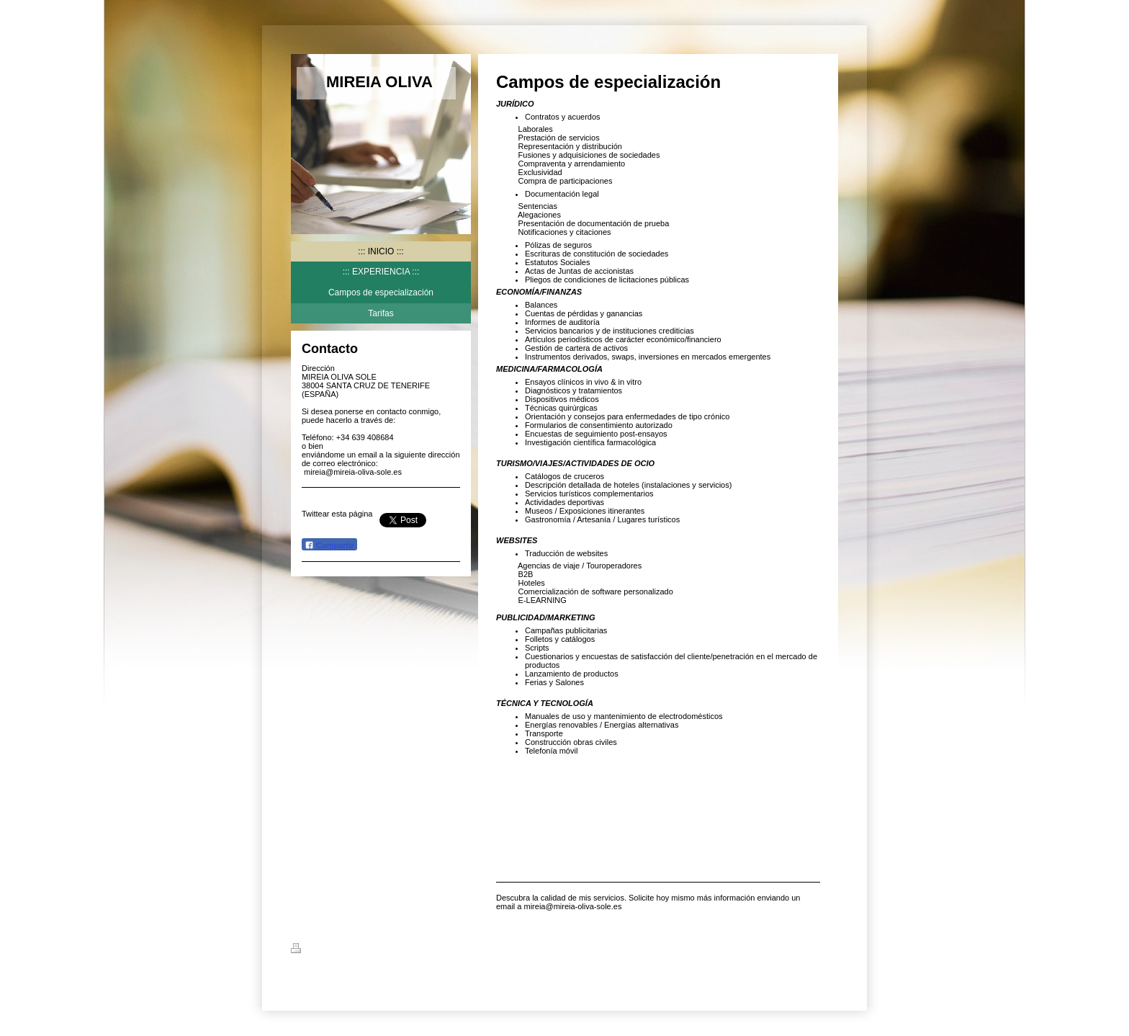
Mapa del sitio (420, 950)
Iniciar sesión (813, 948)
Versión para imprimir (340, 950)
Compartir (329, 545)
